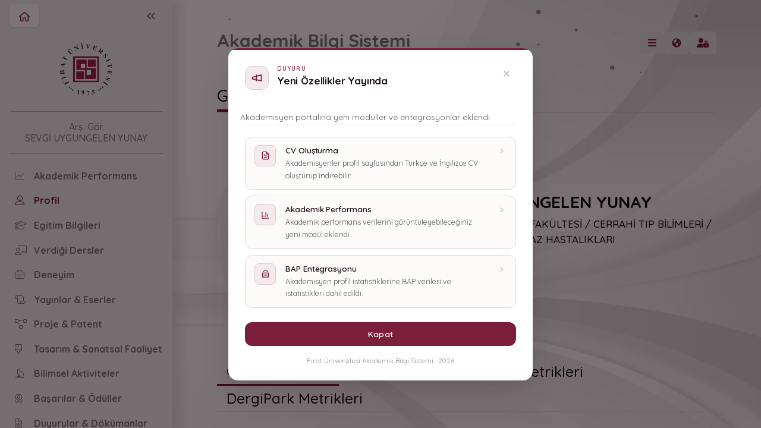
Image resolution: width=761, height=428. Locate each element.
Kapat (380, 334)
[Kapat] (506, 73)
